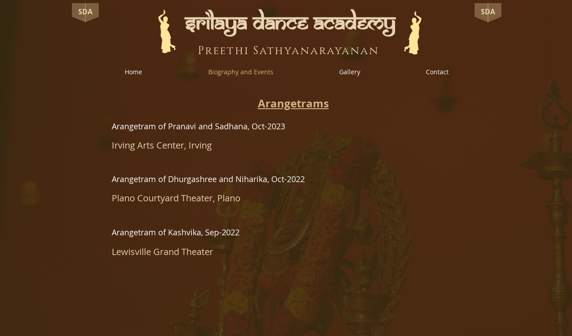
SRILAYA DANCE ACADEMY (290, 23)
